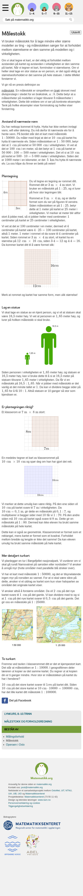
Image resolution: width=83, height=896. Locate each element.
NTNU (69, 790)
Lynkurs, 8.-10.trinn (18, 714)
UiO (20, 793)
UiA (10, 793)
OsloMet (56, 790)
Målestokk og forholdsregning (28, 721)
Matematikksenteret (35, 793)
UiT (62, 790)
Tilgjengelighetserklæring (20, 806)
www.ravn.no (44, 800)
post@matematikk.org (32, 787)
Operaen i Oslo (15, 744)
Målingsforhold (15, 736)
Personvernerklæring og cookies (24, 803)
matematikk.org (44, 784)
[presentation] (52, 94)
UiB (15, 793)
